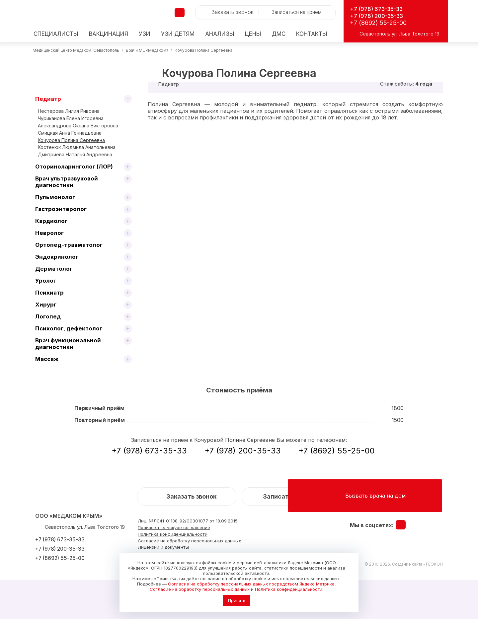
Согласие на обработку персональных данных (200, 589)
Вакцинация (108, 34)
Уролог (45, 280)
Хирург (45, 304)
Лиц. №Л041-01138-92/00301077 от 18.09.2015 (190, 521)
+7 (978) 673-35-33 (379, 8)
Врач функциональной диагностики (68, 343)
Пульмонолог (55, 197)
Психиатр (49, 292)
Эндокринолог (56, 256)
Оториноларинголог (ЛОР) (74, 166)
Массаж (47, 359)
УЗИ (144, 34)
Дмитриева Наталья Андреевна (75, 154)
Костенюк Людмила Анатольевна (77, 147)
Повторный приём (99, 420)
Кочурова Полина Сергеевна (203, 50)
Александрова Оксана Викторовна (78, 125)
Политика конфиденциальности (288, 589)
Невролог (49, 233)
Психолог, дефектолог (68, 328)
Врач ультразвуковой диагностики (66, 181)
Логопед (48, 316)
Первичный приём (99, 408)
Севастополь (374, 33)
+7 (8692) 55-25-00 (378, 22)
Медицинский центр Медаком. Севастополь (76, 50)
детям (178, 34)
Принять (236, 600)
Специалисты (56, 34)
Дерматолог (53, 268)
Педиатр (48, 99)
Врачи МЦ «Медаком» (147, 50)
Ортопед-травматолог (69, 244)
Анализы (219, 34)
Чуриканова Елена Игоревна (71, 118)
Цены (253, 34)
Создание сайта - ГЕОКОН (417, 564)
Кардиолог (51, 221)
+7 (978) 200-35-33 (379, 15)
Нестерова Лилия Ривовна (69, 111)
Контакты (311, 34)
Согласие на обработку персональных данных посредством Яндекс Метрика (251, 583)
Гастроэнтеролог (61, 209)
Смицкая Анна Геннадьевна (70, 133)
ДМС (278, 34)
